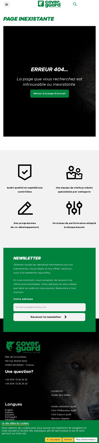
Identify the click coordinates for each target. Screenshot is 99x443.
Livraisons (57, 391)
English (9, 410)
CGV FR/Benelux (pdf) (63, 410)
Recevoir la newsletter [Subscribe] (46, 317)
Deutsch (10, 419)
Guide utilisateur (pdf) (63, 406)
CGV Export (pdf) (61, 414)
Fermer (68, 439)
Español (9, 414)
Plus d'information (85, 439)
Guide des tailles (61, 395)
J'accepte (54, 439)
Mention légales (60, 418)
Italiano (9, 412)
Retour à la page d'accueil (50, 93)
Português (11, 417)
